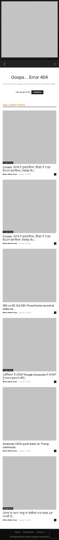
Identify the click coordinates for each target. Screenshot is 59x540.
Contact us (41, 532)
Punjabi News (8, 163)
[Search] (55, 64)
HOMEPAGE (37, 92)
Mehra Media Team (10, 174)
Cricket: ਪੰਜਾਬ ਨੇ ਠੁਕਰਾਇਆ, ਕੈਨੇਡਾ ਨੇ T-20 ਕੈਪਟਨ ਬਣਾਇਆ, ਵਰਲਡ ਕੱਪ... (26, 169)
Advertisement (28, 532)
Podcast (17, 532)
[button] (4, 64)
